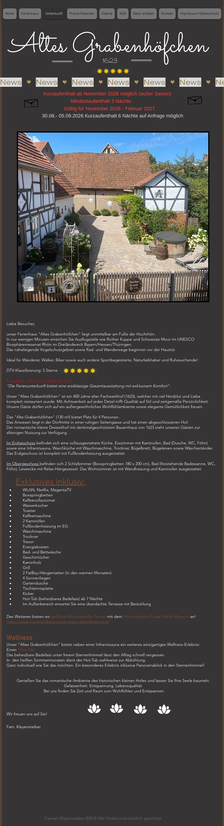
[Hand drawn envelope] (31, 102)
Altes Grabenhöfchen (105, 46)
